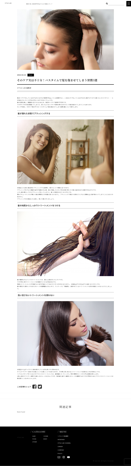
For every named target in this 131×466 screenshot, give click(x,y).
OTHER (34, 442)
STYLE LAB (8, 3)
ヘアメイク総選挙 (63, 436)
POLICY (60, 453)
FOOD (34, 439)
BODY (45, 439)
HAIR (34, 436)
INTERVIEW (61, 439)
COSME (46, 436)
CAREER (60, 446)
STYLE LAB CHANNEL (64, 443)
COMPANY (61, 450)
